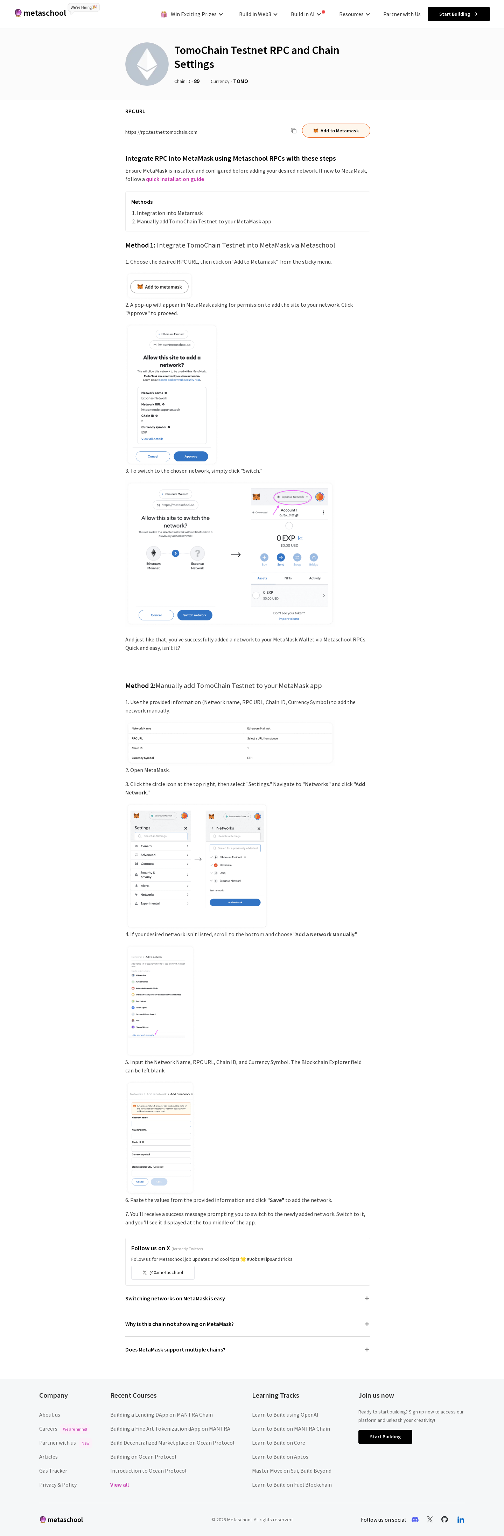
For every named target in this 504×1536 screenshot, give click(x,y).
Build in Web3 (258, 14)
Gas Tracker (53, 1470)
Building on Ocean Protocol (143, 1456)
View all (119, 1484)
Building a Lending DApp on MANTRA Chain (161, 1414)
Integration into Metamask (170, 212)
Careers (64, 1428)
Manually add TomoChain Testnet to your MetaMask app (204, 221)
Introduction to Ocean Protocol (148, 1470)
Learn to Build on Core (278, 1442)
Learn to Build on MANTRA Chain (291, 1428)
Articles (48, 1456)
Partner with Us (402, 14)
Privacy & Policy (58, 1484)
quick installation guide (175, 178)
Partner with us (65, 1442)
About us (49, 1414)
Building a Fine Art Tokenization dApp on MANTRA (170, 1428)
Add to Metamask (336, 130)
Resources (354, 14)
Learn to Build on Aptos (280, 1456)
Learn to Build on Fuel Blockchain (292, 1484)
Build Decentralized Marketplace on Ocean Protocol (172, 1442)
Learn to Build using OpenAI (285, 1414)
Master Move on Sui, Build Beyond (291, 1470)
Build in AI (308, 14)
